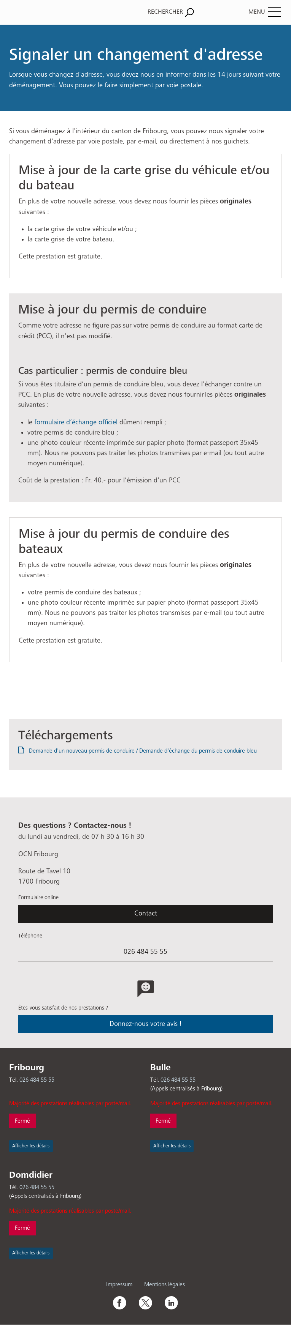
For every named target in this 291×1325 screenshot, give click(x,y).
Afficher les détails (30, 1146)
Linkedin (171, 1302)
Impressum (119, 1284)
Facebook (119, 1302)
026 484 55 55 (145, 951)
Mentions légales (164, 1284)
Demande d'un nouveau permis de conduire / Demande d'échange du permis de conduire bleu (143, 751)
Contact (145, 913)
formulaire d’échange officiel (76, 422)
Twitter (145, 1302)
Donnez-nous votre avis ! (145, 1024)
